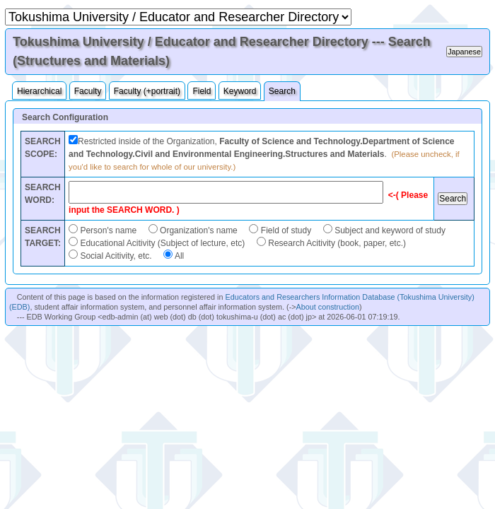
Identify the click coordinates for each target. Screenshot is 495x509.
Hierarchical (39, 91)
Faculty (88, 91)
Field (201, 91)
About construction (327, 307)
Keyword (240, 91)
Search (282, 91)
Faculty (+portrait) (147, 91)
